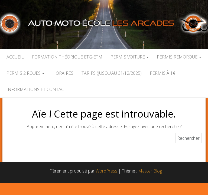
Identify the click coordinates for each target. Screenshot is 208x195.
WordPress (106, 171)
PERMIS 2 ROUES (25, 73)
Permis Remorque (179, 57)
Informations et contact (36, 89)
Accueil (15, 57)
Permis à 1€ (162, 73)
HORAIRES (63, 73)
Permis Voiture (129, 57)
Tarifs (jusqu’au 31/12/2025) (112, 73)
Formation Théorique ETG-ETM (67, 57)
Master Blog (150, 171)
